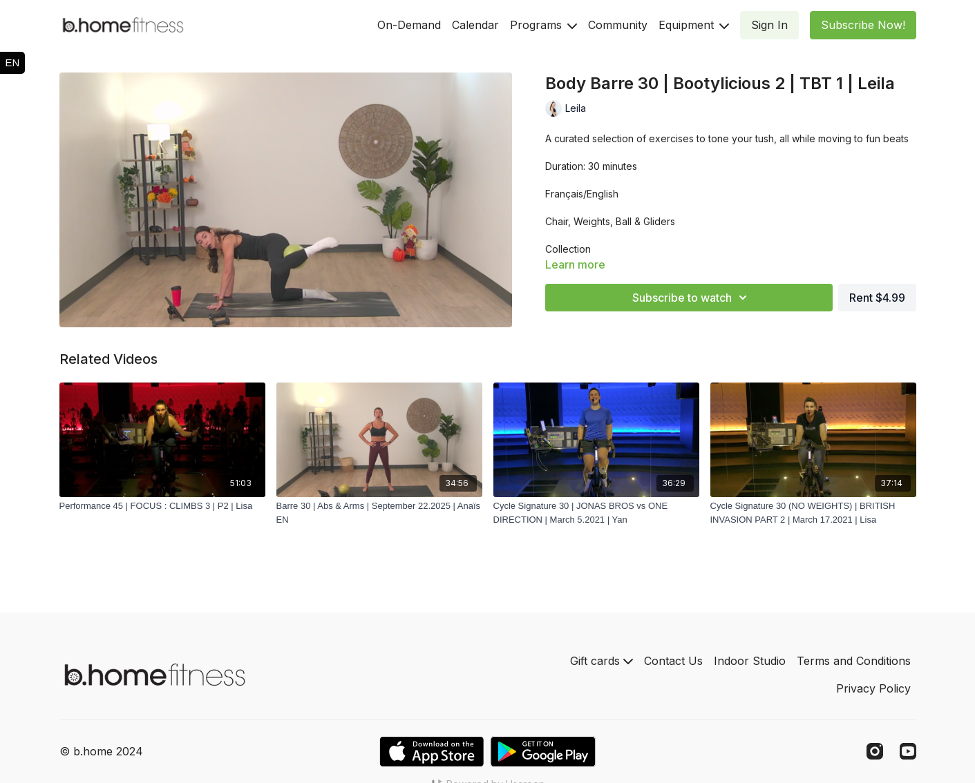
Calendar (475, 25)
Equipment (694, 25)
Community (617, 25)
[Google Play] (543, 751)
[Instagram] (875, 751)
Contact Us (673, 661)
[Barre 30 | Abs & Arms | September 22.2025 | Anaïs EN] (379, 512)
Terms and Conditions (854, 661)
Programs (543, 25)
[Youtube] (908, 751)
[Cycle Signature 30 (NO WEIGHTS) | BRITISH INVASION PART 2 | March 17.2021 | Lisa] (813, 512)
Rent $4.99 (877, 297)
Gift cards (601, 661)
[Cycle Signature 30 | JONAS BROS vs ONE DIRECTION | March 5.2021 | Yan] (596, 512)
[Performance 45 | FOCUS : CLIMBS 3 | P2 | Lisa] (162, 506)
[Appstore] (431, 751)
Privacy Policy (873, 688)
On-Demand (409, 25)
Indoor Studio (750, 661)
